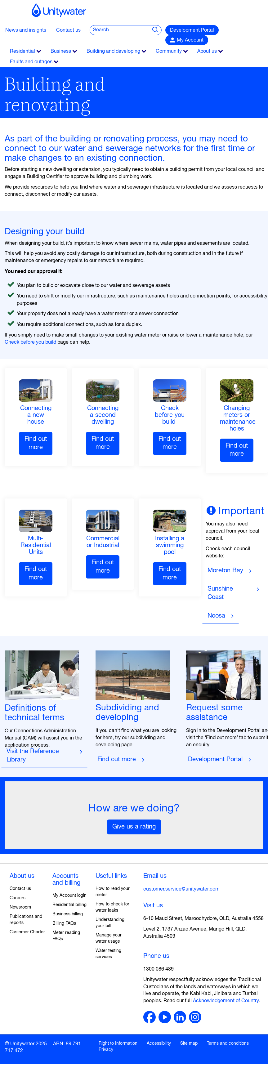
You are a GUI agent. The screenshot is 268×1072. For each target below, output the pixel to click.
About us (22, 876)
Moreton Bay (225, 570)
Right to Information (118, 1043)
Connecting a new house (35, 415)
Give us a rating (134, 827)
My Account (190, 40)
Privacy (106, 1049)
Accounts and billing (66, 879)
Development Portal (192, 30)
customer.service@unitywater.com (181, 889)
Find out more (36, 443)
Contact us (68, 30)
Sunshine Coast (220, 593)
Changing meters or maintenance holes (238, 418)
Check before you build (30, 342)
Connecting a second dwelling (102, 415)
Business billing (67, 914)
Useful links (111, 876)
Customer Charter (27, 932)
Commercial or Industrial (102, 542)
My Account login (69, 895)
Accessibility (159, 1043)
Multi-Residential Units (35, 545)
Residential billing (69, 905)
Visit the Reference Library (34, 755)
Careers (17, 898)
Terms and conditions (228, 1043)
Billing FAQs (64, 923)
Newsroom (20, 907)
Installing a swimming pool (169, 545)
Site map (189, 1043)
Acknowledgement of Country (226, 1000)
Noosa (216, 616)
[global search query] (117, 30)
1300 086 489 (158, 969)
